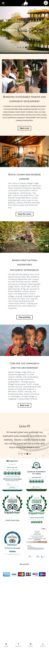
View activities (24, 318)
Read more (24, 129)
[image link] (24, 3)
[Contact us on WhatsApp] (46, 3)
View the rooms (24, 215)
